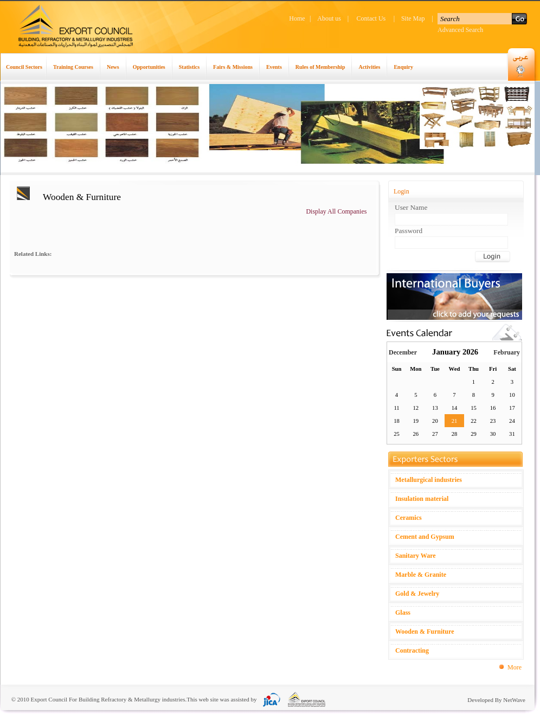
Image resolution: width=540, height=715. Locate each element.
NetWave (514, 700)
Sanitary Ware (415, 555)
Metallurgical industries (428, 480)
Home (297, 18)
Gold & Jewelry (417, 593)
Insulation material (421, 499)
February (506, 352)
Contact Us (371, 18)
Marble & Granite (420, 574)
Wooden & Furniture (424, 631)
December (403, 352)
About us (329, 18)
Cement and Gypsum (424, 536)
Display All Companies (336, 211)
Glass (402, 612)
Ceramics (408, 517)
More (514, 667)
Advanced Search (460, 30)
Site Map (413, 18)
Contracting (412, 650)
